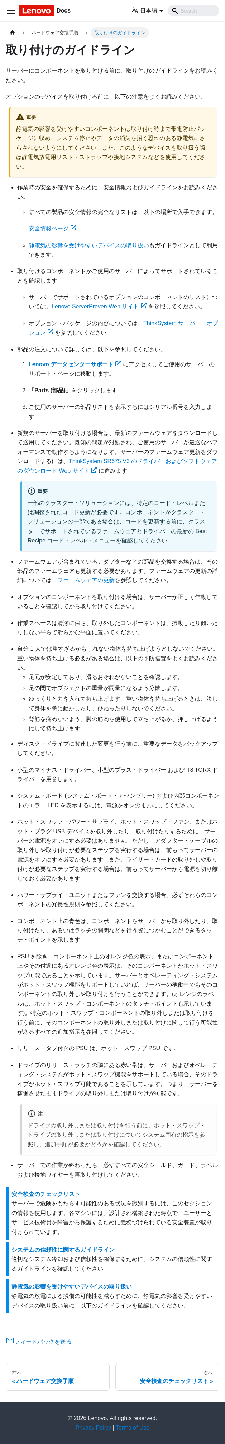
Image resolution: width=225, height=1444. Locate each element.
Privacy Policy (93, 1428)
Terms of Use (132, 1428)
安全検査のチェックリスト (45, 1194)
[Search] (193, 10)
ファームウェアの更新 (86, 580)
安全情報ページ (52, 228)
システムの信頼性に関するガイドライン (63, 1250)
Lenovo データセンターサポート (75, 364)
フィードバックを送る (39, 1342)
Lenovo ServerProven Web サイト (99, 306)
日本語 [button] (144, 11)
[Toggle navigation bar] (11, 10)
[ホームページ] (12, 32)
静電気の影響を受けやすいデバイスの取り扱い (89, 245)
